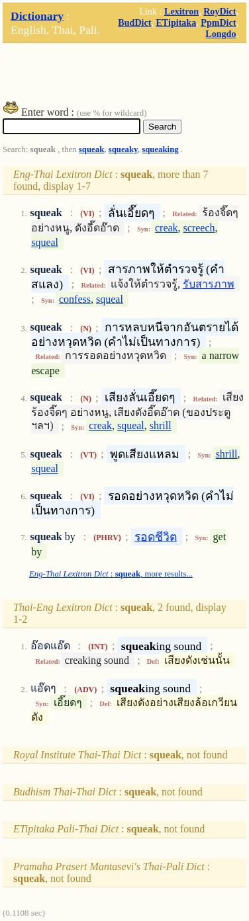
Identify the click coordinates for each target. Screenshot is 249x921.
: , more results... (111, 574)
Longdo (220, 33)
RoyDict (219, 11)
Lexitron (181, 11)
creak (166, 227)
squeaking (160, 149)
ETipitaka (176, 22)
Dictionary (37, 15)
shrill (161, 426)
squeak (91, 149)
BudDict (134, 22)
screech (199, 227)
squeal (44, 242)
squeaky (123, 149)
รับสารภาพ (208, 284)
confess (75, 299)
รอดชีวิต (155, 536)
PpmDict (218, 22)
